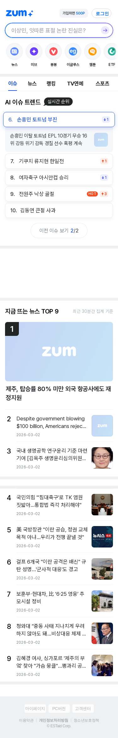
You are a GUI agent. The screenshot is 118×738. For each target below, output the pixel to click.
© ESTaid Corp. (59, 726)
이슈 (12, 83)
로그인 (102, 13)
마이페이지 (35, 708)
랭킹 (51, 83)
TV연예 (75, 83)
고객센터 (83, 708)
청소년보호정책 (86, 720)
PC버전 (58, 708)
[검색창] (50, 30)
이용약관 (26, 720)
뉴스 (32, 83)
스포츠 (102, 83)
